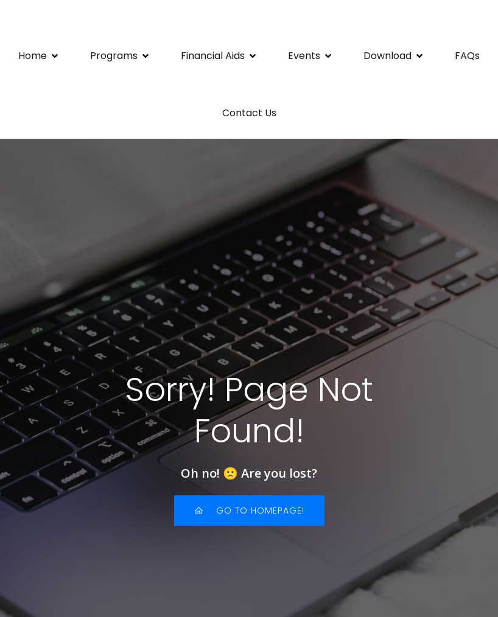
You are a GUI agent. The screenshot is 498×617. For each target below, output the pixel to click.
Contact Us (249, 113)
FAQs (467, 56)
